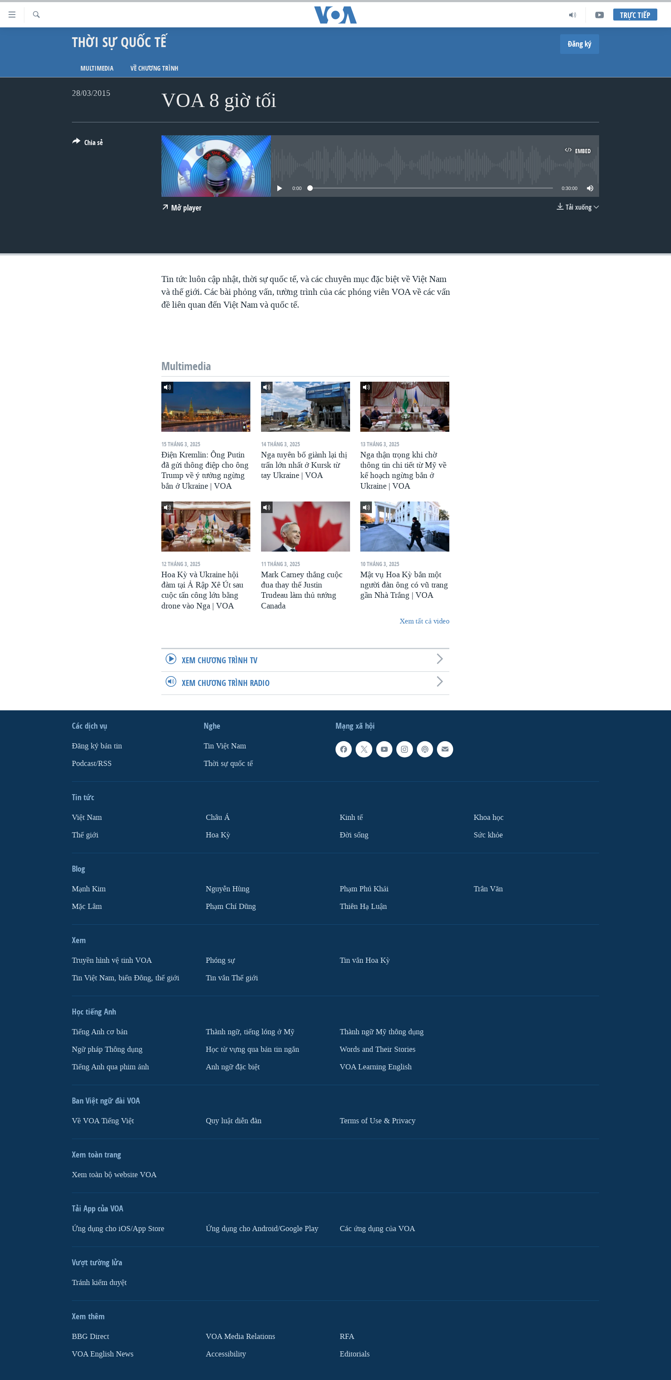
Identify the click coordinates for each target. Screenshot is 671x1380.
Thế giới (85, 835)
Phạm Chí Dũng (231, 906)
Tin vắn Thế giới (232, 977)
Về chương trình (154, 68)
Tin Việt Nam (225, 746)
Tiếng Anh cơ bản (100, 1031)
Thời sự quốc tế (228, 764)
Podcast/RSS (92, 764)
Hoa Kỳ (218, 835)
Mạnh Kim (89, 888)
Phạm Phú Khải (364, 888)
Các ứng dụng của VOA (377, 1228)
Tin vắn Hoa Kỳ (365, 960)
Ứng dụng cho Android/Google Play (262, 1228)
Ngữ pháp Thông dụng (107, 1049)
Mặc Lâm (87, 906)
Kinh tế (351, 817)
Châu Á (218, 817)
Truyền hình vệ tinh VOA (112, 960)
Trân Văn (488, 888)
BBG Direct (90, 1336)
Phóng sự (220, 960)
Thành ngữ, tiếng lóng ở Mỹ (250, 1031)
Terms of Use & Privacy (378, 1120)
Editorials (355, 1354)
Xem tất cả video (424, 621)
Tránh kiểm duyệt (99, 1282)
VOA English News (103, 1354)
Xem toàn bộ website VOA (114, 1174)
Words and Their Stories (378, 1049)
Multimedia (96, 68)
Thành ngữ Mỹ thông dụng (382, 1031)
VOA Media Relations (240, 1336)
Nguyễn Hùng (227, 888)
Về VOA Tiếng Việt (103, 1120)
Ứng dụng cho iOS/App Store (118, 1228)
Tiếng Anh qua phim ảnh (110, 1066)
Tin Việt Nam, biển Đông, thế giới (125, 977)
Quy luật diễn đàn (233, 1120)
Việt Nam (87, 817)
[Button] (87, 144)
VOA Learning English (376, 1066)
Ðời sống (354, 835)
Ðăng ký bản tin (97, 746)
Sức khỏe (488, 835)
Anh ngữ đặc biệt (233, 1066)
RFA (347, 1336)
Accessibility (226, 1354)
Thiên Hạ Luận (363, 906)
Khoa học (489, 817)
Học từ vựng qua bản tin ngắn (252, 1049)
